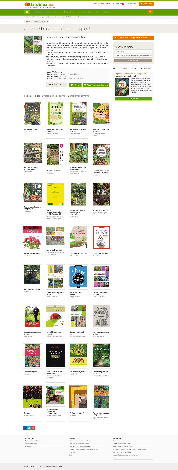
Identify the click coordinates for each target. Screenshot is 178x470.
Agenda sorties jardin (53, 12)
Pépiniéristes (86, 12)
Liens (70, 455)
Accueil (26, 17)
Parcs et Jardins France (119, 441)
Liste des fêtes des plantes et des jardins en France (126, 455)
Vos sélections (118, 4)
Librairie (97, 12)
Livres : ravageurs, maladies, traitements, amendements (50, 17)
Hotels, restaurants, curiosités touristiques (79, 446)
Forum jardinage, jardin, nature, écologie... (79, 444)
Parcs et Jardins (36, 12)
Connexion (131, 4)
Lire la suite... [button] (133, 99)
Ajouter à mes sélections (96, 85)
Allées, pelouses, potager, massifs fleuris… (67, 37)
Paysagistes (72, 452)
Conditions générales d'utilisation (33, 441)
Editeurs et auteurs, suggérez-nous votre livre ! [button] (132, 38)
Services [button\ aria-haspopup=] (106, 12)
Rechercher (133, 60)
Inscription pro (146, 3)
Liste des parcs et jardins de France (122, 452)
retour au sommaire (41, 21)
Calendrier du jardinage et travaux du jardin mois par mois (83, 449)
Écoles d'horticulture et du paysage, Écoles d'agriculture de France (130, 449)
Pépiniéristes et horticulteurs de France (123, 446)
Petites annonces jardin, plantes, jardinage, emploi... (82, 441)
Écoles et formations (71, 12)
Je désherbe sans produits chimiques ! (75, 17)
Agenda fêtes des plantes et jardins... (122, 444)
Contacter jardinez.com (31, 444)
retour (28, 21)
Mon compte (28, 446)
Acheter (75, 85)
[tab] (57, 96)
